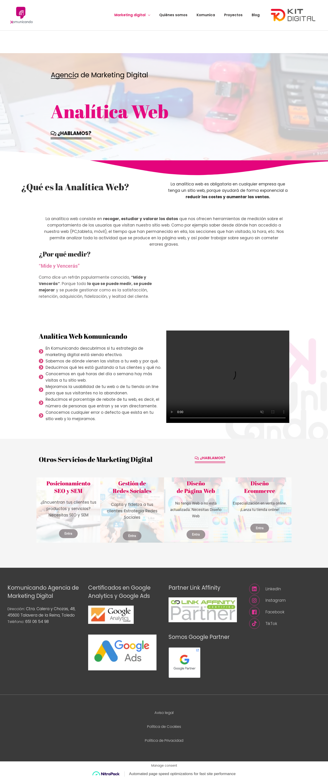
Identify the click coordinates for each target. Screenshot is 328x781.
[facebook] (285, 615)
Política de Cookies (164, 729)
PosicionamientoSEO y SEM (68, 490)
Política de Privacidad (164, 743)
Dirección (17, 611)
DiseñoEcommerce (259, 490)
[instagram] (285, 603)
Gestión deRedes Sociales (132, 490)
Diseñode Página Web (196, 490)
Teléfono (16, 624)
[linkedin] (285, 592)
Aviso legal (164, 715)
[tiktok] (285, 627)
